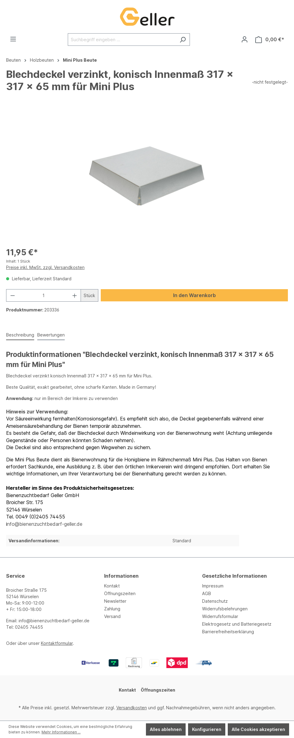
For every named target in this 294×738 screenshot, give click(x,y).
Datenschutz (215, 601)
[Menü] (13, 39)
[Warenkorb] (270, 39)
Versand (112, 616)
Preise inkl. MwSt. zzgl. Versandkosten (45, 267)
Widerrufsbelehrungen (225, 608)
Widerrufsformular (220, 616)
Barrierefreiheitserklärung (228, 631)
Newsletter (115, 601)
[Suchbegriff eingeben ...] (122, 39)
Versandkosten (131, 707)
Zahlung (112, 608)
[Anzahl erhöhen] (74, 295)
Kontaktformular (57, 643)
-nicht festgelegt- (270, 82)
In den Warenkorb (194, 295)
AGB (206, 593)
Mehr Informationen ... (61, 732)
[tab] (20, 335)
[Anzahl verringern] (12, 295)
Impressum (212, 585)
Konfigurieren (206, 729)
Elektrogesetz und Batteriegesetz (236, 624)
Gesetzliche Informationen (234, 576)
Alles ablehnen (166, 729)
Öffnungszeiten (120, 593)
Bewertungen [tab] (51, 334)
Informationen (121, 576)
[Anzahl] (44, 295)
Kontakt (112, 585)
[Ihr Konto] (245, 39)
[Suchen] (183, 39)
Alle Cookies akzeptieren (258, 729)
